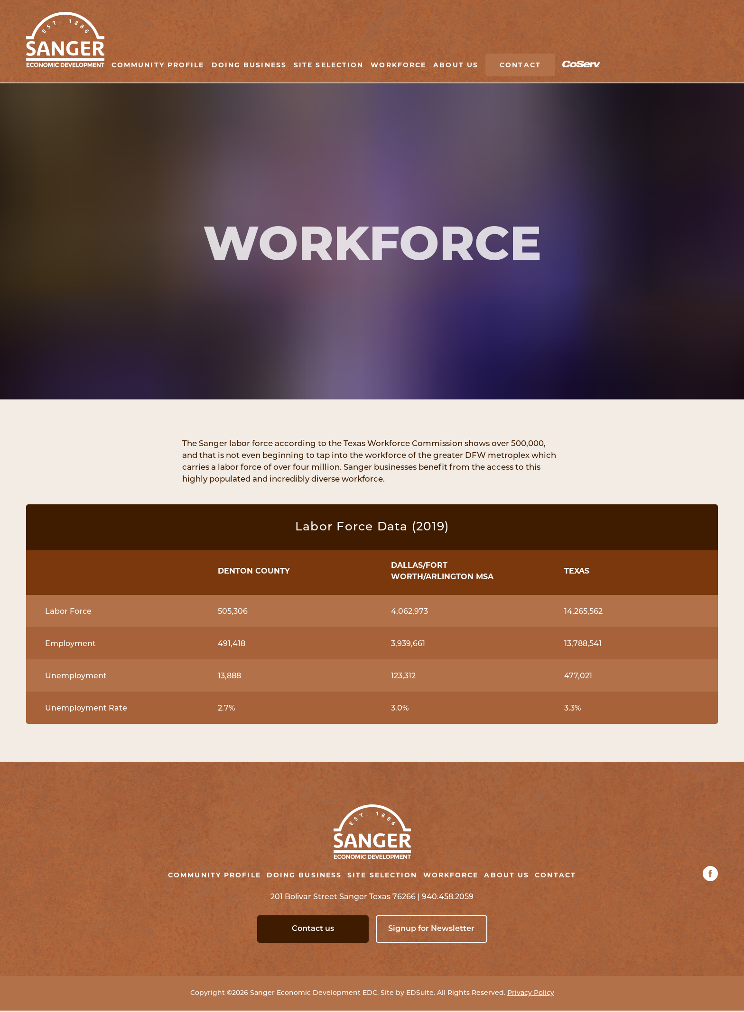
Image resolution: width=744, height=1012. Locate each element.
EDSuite (420, 994)
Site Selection (328, 65)
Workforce (398, 65)
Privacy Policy (530, 994)
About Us (455, 65)
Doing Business (249, 65)
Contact (520, 65)
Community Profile (158, 65)
